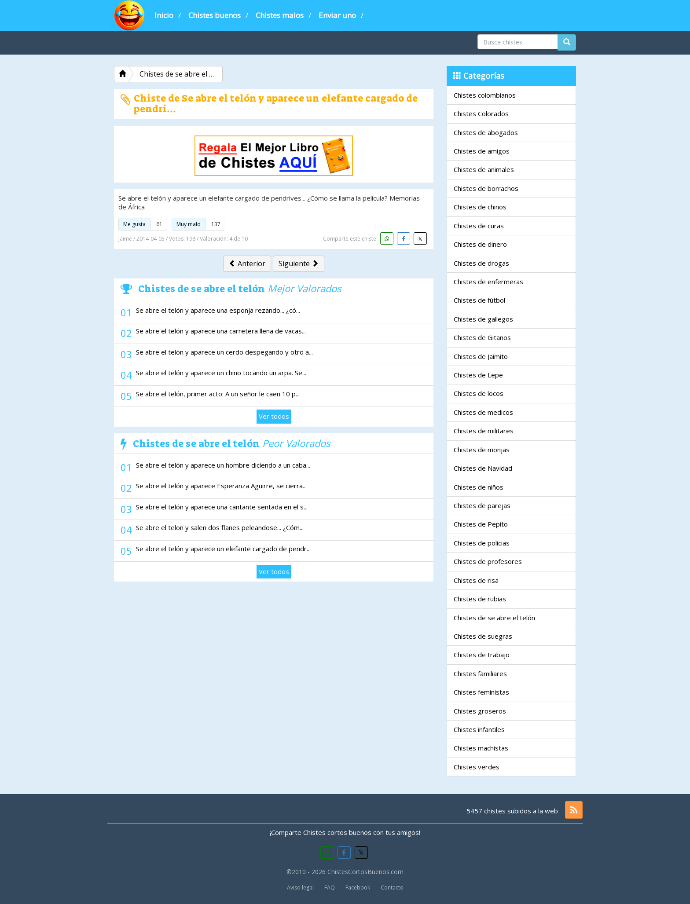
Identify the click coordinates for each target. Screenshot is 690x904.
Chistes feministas (481, 692)
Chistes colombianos (485, 95)
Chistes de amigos (482, 150)
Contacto (392, 887)
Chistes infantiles (479, 729)
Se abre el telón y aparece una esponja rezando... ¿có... (218, 310)
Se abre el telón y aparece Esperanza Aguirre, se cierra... (221, 485)
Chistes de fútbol (479, 300)
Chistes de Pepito (481, 524)
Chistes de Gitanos (482, 337)
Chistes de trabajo (482, 654)
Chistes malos (280, 15)
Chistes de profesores (488, 561)
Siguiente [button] (299, 263)
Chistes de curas (479, 225)
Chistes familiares (480, 673)
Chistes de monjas (482, 449)
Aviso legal (300, 887)
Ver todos (274, 416)
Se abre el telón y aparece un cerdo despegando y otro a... (224, 352)
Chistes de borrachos (486, 188)
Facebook (357, 887)
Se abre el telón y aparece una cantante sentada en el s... (222, 506)
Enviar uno (337, 15)
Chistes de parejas (482, 505)
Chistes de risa (476, 580)
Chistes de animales (484, 169)
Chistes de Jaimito (481, 356)
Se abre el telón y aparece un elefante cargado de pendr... (223, 548)
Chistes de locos (478, 393)
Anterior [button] (247, 263)
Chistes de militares (484, 430)
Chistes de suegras (483, 636)
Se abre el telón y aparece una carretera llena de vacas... (221, 330)
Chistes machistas (481, 747)
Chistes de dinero (480, 244)
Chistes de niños (478, 487)
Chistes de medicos (483, 412)
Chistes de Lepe (478, 374)
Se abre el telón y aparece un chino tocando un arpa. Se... (221, 372)
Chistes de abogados (486, 132)
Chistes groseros (480, 710)
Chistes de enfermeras (488, 281)
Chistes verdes (476, 766)
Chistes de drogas (481, 263)
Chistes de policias (482, 542)
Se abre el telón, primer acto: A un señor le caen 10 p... (218, 393)
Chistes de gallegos (483, 319)
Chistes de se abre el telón (494, 617)
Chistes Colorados (481, 113)
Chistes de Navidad (483, 468)
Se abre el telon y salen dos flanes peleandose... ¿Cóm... (220, 527)
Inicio (163, 15)
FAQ (329, 887)
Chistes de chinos (480, 206)
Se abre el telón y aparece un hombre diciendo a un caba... (223, 465)
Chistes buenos (214, 15)
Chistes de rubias (480, 598)
